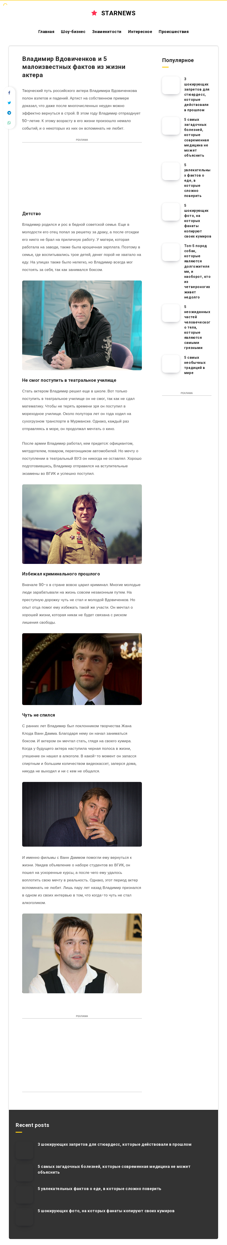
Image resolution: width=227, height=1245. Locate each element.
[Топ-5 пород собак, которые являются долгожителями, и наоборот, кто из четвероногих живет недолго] (171, 252)
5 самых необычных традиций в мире (194, 365)
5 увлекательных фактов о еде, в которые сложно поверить (99, 1188)
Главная (46, 31)
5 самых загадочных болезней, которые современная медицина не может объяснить (196, 137)
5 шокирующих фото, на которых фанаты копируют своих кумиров (197, 220)
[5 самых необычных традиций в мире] (171, 364)
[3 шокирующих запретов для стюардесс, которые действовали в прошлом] (171, 85)
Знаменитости (106, 31)
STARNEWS (113, 13)
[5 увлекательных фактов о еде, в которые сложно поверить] (171, 171)
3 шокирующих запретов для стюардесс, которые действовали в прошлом (196, 94)
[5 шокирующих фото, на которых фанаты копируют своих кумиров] (171, 212)
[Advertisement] (82, 179)
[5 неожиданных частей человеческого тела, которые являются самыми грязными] (171, 313)
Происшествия (174, 31)
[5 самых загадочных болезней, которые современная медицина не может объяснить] (171, 126)
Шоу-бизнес (73, 31)
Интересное (140, 31)
